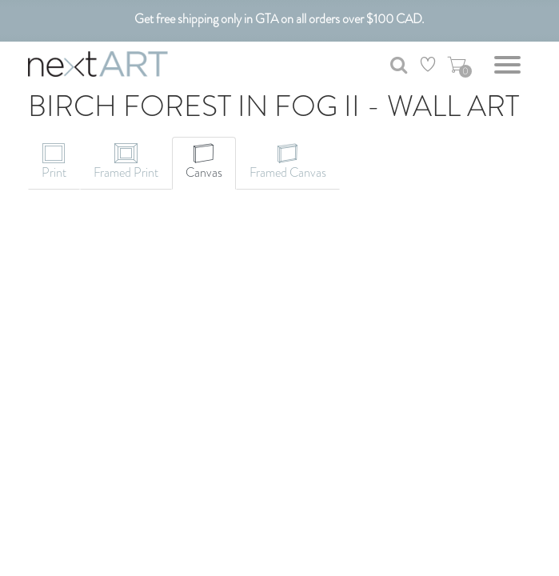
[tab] (54, 163)
